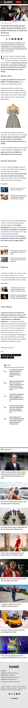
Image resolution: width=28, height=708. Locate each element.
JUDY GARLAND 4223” (15, 135)
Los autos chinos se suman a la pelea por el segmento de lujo (13, 631)
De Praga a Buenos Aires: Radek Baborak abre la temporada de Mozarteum (14, 528)
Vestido (11, 357)
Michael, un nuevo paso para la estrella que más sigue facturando (13, 579)
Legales (19, 688)
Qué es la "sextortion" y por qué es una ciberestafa (17, 189)
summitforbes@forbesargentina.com (11, 677)
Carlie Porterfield (5, 35)
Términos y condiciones (12, 688)
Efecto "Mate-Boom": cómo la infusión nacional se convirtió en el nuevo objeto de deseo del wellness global (16, 421)
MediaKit (3, 686)
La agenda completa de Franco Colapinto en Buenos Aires (11, 605)
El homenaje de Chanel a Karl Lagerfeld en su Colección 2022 (18, 252)
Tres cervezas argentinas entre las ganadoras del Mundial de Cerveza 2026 (14, 656)
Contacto (14, 686)
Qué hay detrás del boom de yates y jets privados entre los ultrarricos (13, 502)
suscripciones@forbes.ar (12, 679)
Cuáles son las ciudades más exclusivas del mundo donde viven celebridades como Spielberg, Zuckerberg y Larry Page (13, 475)
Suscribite (19, 2)
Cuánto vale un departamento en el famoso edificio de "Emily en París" (12, 554)
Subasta (4, 357)
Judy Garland (16, 355)
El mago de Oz (6, 355)
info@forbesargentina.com (10, 675)
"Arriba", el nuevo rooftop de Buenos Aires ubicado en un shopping (18, 260)
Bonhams (19, 84)
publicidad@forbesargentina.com (12, 673)
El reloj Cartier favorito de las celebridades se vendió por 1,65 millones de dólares (18, 197)
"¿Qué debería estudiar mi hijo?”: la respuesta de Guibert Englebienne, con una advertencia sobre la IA (16, 398)
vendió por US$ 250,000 (8, 328)
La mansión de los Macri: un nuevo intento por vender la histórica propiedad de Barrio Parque (16, 373)
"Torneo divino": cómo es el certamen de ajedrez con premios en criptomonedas (18, 289)
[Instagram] (14, 694)
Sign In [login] (25, 2)
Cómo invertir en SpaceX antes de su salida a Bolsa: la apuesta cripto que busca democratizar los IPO (16, 409)
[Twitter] (12, 694)
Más (15, 365)
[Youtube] (17, 694)
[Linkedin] (19, 694)
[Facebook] (9, 694)
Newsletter (8, 686)
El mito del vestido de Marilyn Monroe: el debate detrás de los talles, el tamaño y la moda (18, 297)
